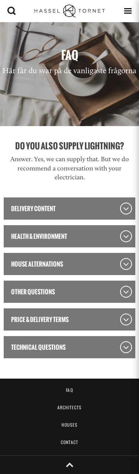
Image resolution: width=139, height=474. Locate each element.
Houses (70, 425)
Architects (69, 407)
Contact (69, 442)
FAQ (69, 390)
